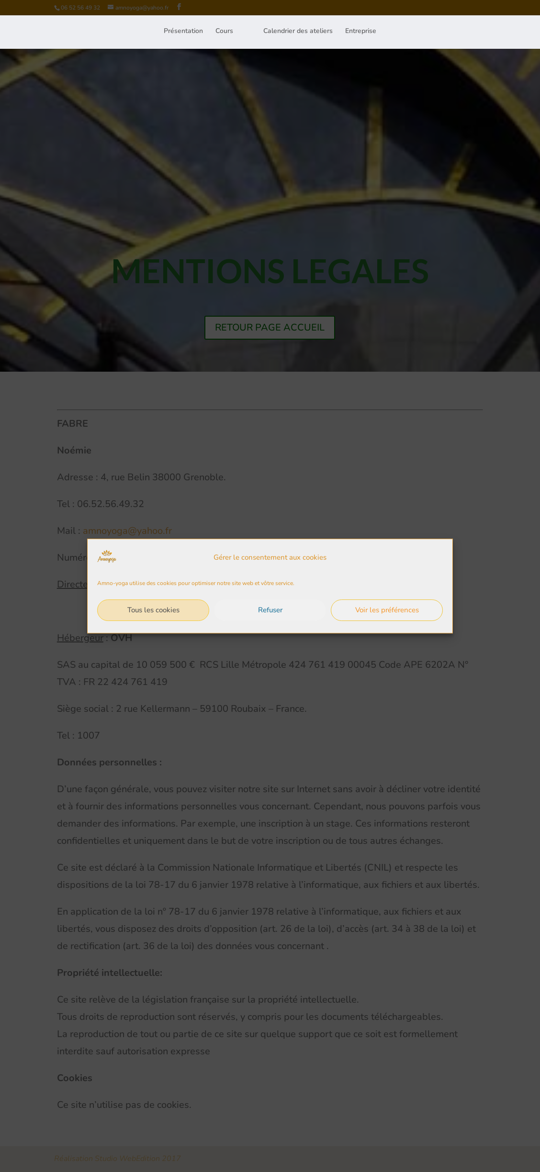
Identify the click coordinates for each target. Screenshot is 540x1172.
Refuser (270, 620)
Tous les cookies (153, 620)
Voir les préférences (387, 620)
